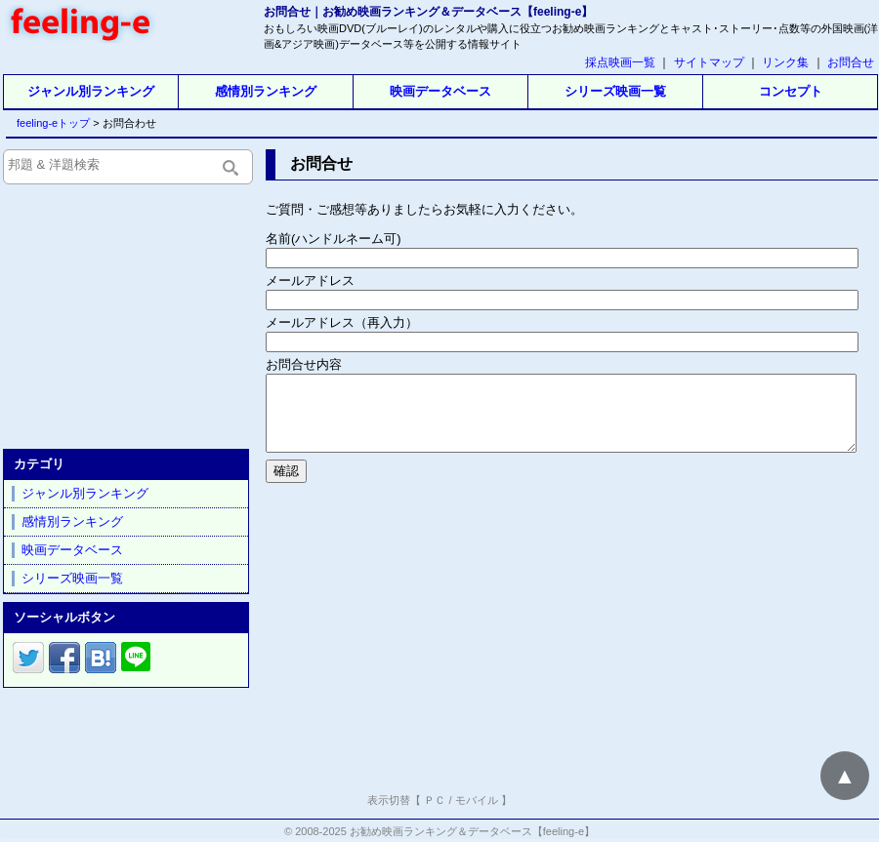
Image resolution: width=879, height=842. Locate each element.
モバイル (476, 800)
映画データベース (440, 91)
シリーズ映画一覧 (615, 91)
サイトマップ (709, 62)
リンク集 (785, 62)
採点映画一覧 (620, 62)
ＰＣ (434, 800)
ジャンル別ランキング (90, 91)
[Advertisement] (570, 634)
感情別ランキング (265, 91)
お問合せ (850, 62)
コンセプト (790, 91)
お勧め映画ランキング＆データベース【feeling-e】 (472, 831)
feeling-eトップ (49, 123)
